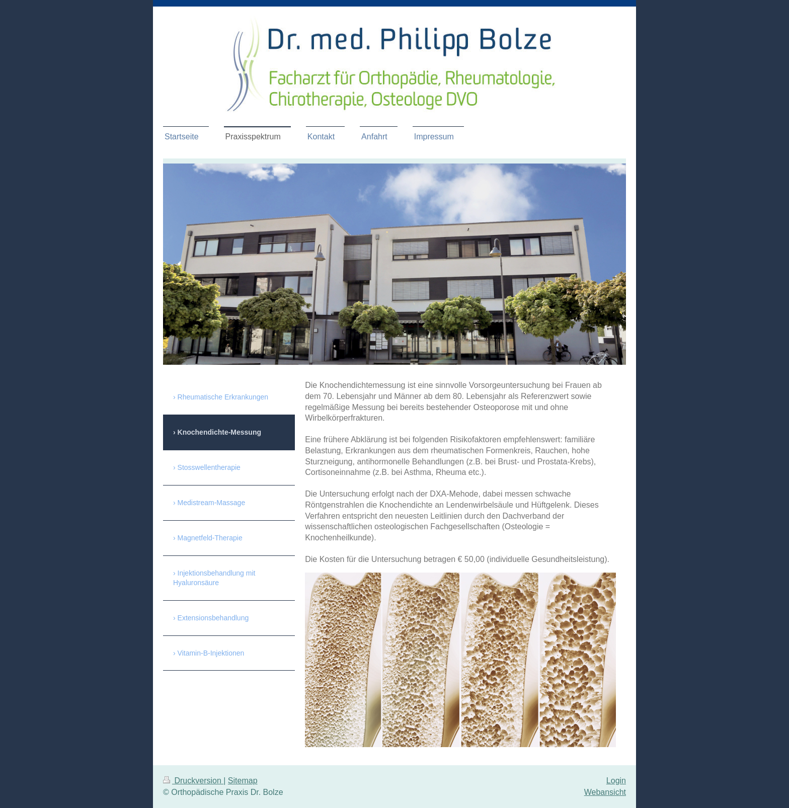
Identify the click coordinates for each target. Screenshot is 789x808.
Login (616, 780)
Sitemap (243, 780)
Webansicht (605, 792)
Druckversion (193, 780)
